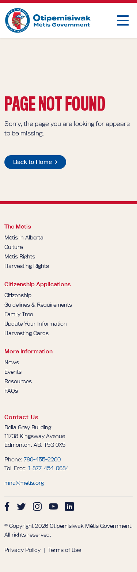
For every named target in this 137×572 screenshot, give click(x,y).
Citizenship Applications (37, 284)
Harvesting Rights (26, 265)
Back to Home (32, 161)
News (11, 362)
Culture (13, 246)
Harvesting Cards (26, 333)
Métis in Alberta (23, 237)
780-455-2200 (42, 459)
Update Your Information (35, 323)
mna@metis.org (24, 482)
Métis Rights (19, 256)
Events (13, 371)
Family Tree (18, 314)
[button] (123, 20)
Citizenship (17, 295)
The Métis (17, 226)
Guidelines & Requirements (38, 304)
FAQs (11, 390)
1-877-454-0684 (48, 468)
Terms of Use (64, 549)
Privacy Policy (22, 549)
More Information (28, 351)
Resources (18, 381)
